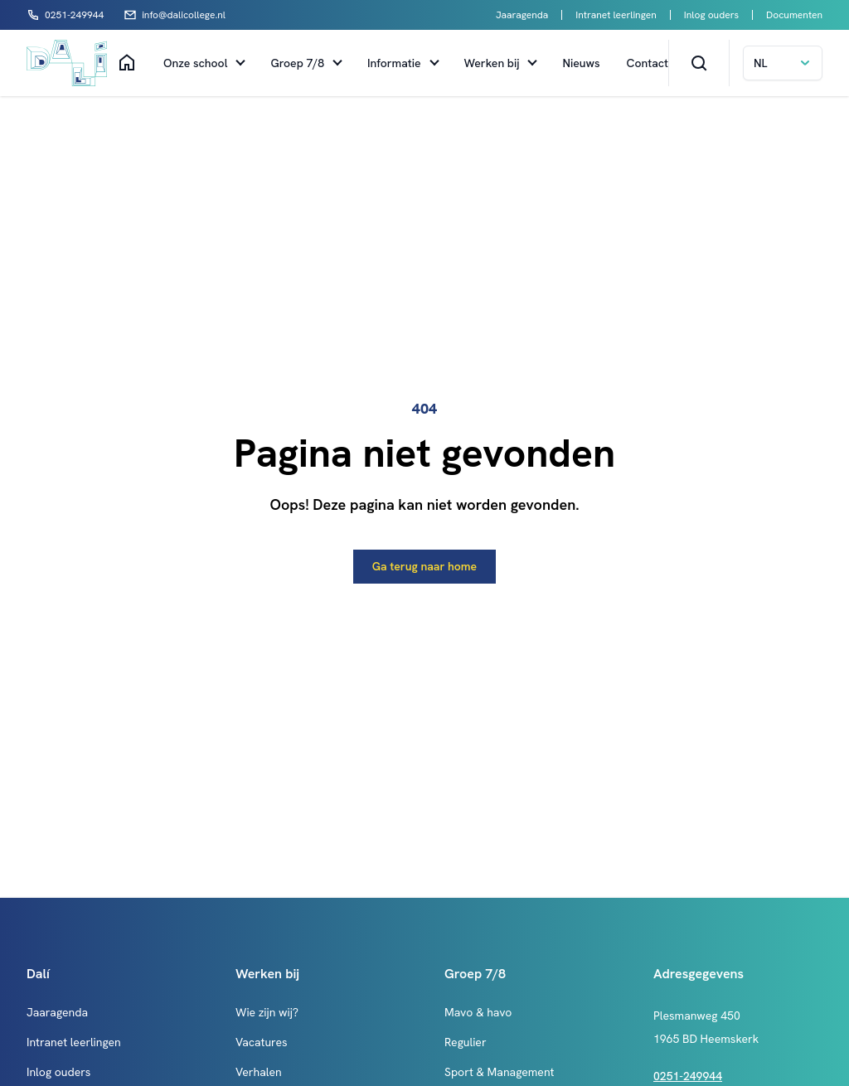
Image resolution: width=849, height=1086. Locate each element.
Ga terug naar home (424, 566)
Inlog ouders (711, 15)
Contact (647, 63)
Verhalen (258, 1071)
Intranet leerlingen (615, 15)
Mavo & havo (478, 1012)
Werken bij (492, 63)
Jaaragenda (522, 15)
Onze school (195, 63)
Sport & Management (499, 1071)
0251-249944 (687, 1076)
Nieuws (580, 63)
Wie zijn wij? (266, 1012)
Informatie (394, 63)
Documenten (794, 15)
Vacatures (261, 1042)
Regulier (465, 1042)
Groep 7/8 (297, 63)
